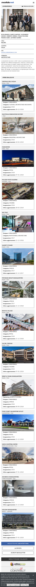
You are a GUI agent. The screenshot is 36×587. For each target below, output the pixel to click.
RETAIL (11, 170)
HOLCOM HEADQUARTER (9, 509)
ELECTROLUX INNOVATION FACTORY (12, 114)
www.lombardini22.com (9, 52)
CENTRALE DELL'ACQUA (9, 81)
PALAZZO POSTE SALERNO (9, 179)
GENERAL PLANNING (15, 397)
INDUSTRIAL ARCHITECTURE (17, 137)
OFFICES (11, 268)
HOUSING (11, 203)
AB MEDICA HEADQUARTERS (10, 477)
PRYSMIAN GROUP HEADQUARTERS (12, 278)
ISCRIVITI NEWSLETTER (18, 553)
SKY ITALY (5, 212)
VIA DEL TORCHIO (7, 343)
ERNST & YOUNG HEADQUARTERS (12, 376)
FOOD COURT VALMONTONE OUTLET (12, 411)
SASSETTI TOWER (7, 245)
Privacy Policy (24, 585)
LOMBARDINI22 (12, 102)
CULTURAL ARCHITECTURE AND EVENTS (20, 104)
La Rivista (18, 548)
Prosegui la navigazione (13, 585)
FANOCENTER (6, 147)
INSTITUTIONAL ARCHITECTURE (18, 235)
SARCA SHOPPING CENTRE (9, 444)
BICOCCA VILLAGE (7, 311)
